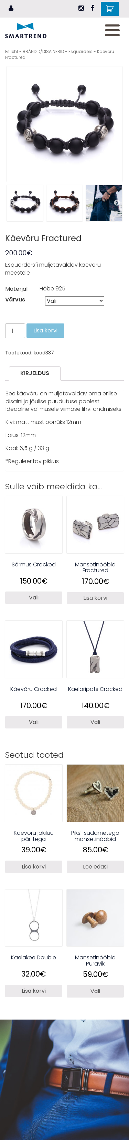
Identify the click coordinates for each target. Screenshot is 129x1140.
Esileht (11, 51)
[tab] (35, 373)
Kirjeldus (34, 373)
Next (117, 203)
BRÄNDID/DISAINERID (43, 51)
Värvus (15, 299)
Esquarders (80, 51)
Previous (12, 203)
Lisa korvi (45, 330)
